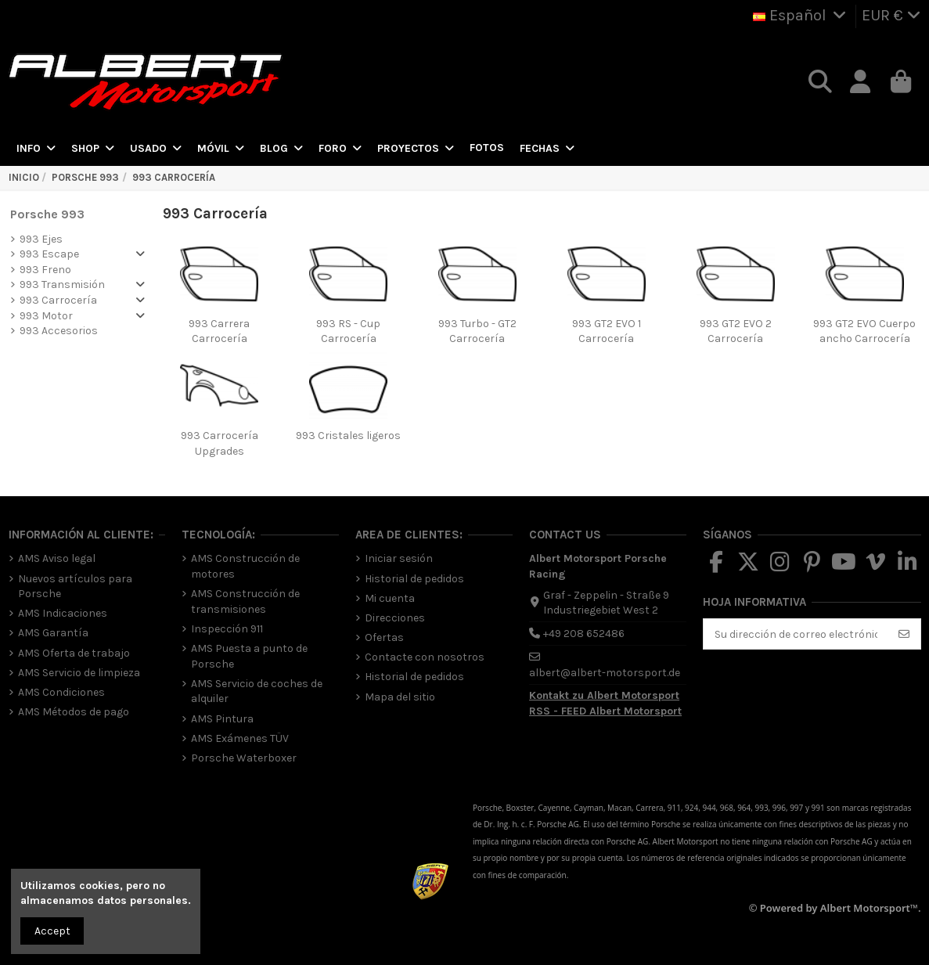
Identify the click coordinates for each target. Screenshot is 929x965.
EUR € (891, 15)
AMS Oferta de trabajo (74, 653)
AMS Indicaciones (62, 613)
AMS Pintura (222, 719)
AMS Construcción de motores (245, 566)
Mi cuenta (390, 598)
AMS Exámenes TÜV (240, 738)
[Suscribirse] (904, 634)
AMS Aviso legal (56, 558)
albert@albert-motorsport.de (604, 672)
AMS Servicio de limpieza (79, 672)
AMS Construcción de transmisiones (245, 601)
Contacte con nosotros (424, 657)
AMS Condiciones (61, 692)
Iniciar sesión (399, 558)
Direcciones (395, 618)
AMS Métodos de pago (73, 711)
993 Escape (49, 254)
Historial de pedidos (414, 578)
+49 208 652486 (584, 633)
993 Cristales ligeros (348, 435)
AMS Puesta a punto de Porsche (249, 656)
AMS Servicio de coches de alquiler (256, 691)
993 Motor (46, 315)
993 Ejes (41, 239)
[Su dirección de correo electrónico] (796, 634)
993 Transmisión (62, 284)
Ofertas (384, 637)
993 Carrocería (58, 300)
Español (801, 15)
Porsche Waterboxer (244, 758)
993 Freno (45, 269)
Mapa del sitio (400, 697)
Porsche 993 (47, 214)
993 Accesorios (59, 330)
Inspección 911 (227, 629)
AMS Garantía (53, 632)
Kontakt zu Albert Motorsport (604, 695)
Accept (52, 931)
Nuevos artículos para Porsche (75, 586)
